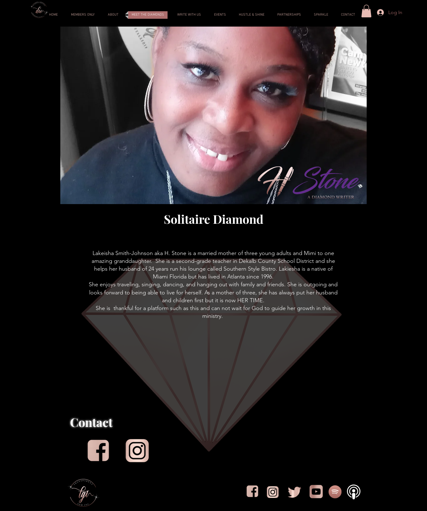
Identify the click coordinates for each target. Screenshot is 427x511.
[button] (366, 11)
